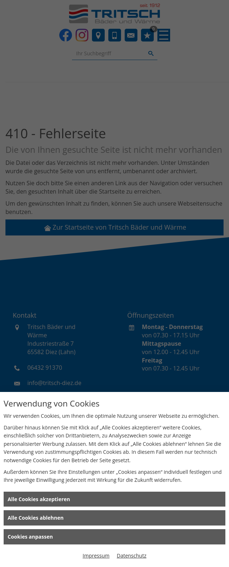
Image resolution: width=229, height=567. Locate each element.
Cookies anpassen (30, 536)
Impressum (96, 555)
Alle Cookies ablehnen (36, 517)
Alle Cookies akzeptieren (39, 499)
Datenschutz (131, 555)
